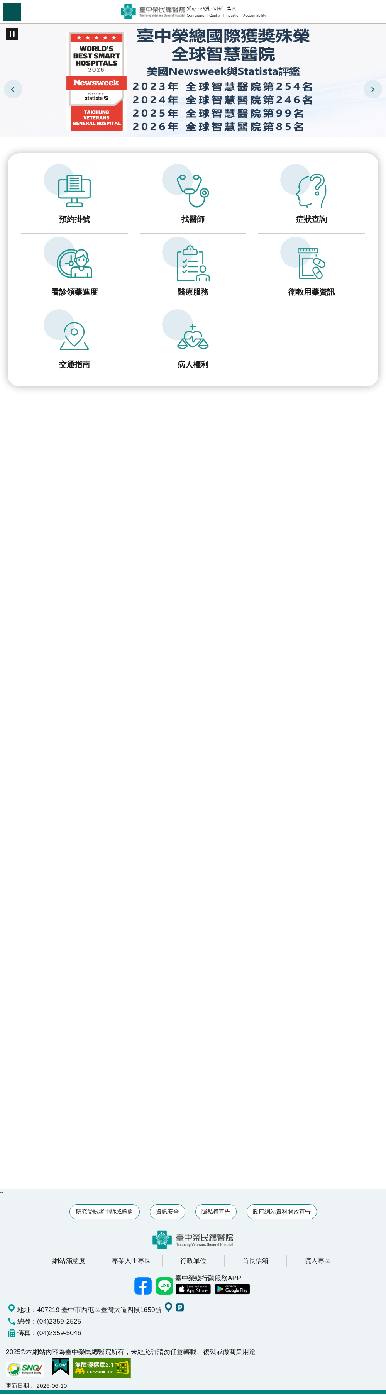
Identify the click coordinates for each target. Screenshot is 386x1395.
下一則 (373, 89)
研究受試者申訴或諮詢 (105, 1213)
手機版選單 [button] (12, 12)
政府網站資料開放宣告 (282, 1213)
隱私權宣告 (215, 1213)
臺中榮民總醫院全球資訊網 (193, 11)
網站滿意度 (68, 1262)
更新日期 (17, 1386)
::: (1, 24)
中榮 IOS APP (193, 1290)
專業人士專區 (131, 1262)
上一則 (13, 89)
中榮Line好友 (164, 1287)
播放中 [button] (12, 34)
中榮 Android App (232, 1290)
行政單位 (193, 1262)
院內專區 (318, 1262)
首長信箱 (255, 1262)
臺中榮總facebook (143, 1287)
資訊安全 (167, 1213)
